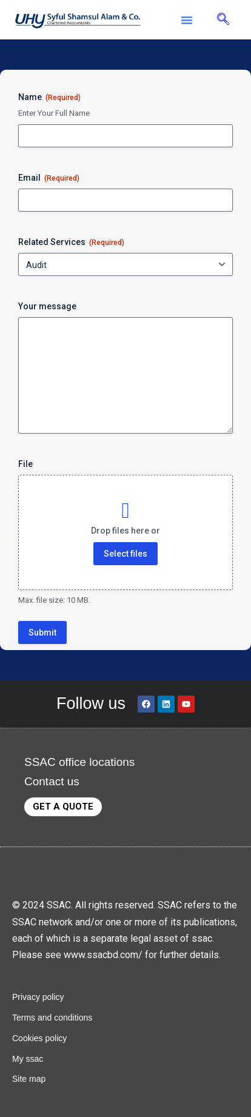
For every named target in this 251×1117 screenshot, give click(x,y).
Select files (125, 553)
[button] (187, 20)
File (25, 464)
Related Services (71, 242)
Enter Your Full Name (54, 113)
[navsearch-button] (223, 20)
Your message (47, 306)
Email (48, 178)
